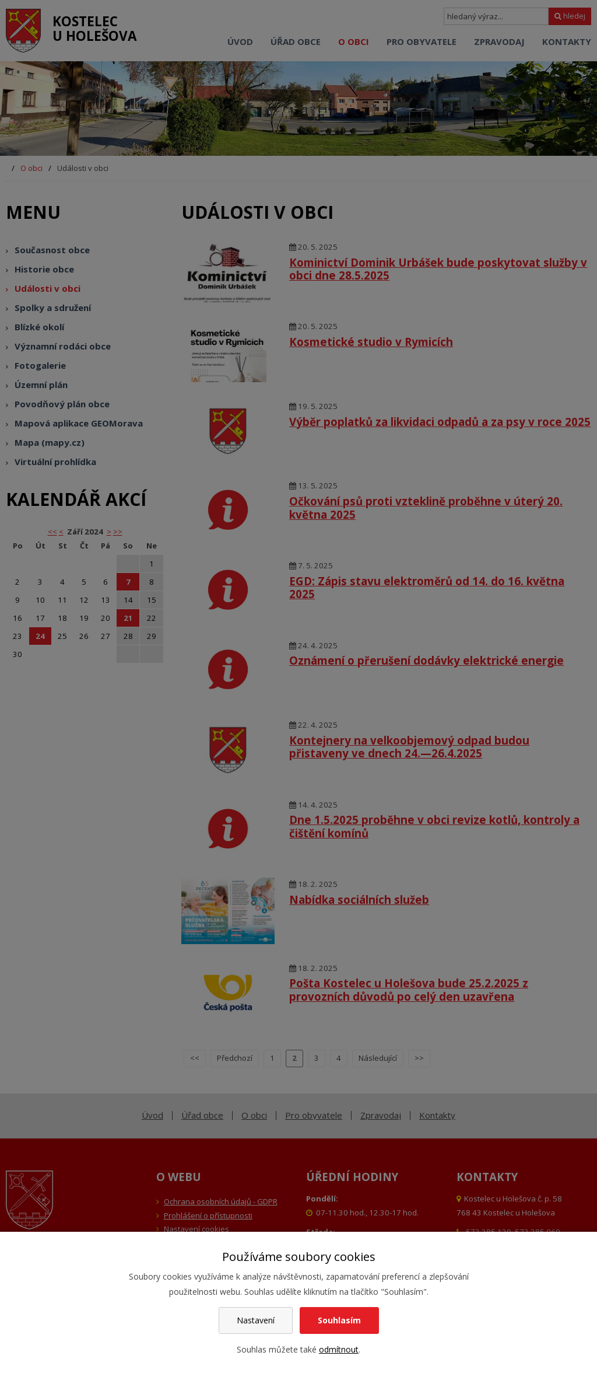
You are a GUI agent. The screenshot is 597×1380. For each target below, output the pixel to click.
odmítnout (339, 1349)
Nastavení (256, 1320)
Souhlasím (339, 1320)
